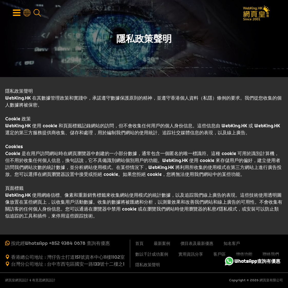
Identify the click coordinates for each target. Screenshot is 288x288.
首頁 (139, 243)
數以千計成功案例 (151, 254)
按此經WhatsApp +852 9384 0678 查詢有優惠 (60, 243)
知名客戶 (232, 243)
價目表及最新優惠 (196, 243)
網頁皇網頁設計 (16, 280)
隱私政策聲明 (147, 264)
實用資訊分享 (190, 254)
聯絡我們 (271, 254)
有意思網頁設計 (43, 280)
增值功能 (244, 254)
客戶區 (219, 254)
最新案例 (162, 243)
